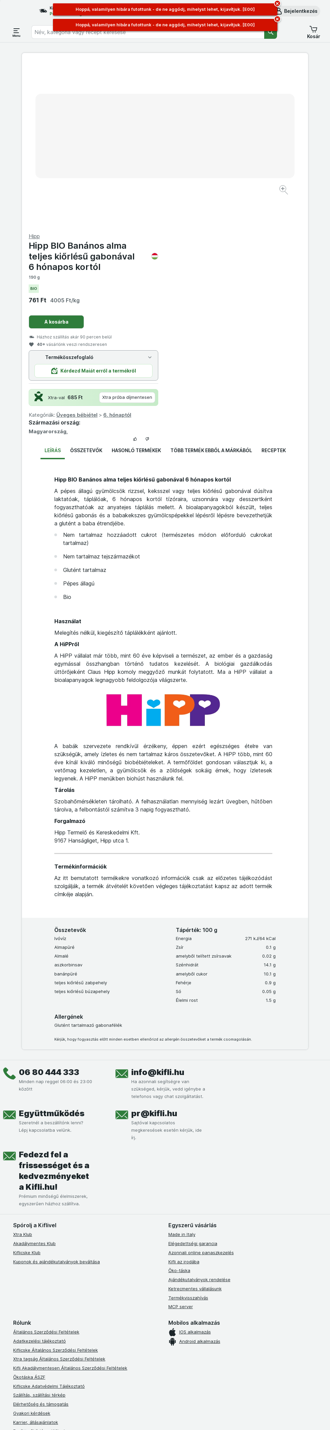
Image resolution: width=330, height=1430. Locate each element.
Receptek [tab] (274, 288)
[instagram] (33, 1340)
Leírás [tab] (53, 288)
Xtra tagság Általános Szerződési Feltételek (59, 1196)
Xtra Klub (22, 1072)
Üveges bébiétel (220, 252)
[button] (296, 11)
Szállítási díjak (27, 1287)
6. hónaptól (260, 252)
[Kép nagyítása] (141, 169)
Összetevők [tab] (86, 288)
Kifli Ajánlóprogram (33, 1314)
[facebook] (17, 1340)
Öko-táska (179, 1108)
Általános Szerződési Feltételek (46, 1169)
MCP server (180, 1144)
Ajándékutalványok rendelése (199, 1117)
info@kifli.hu (157, 910)
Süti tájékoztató (30, 1278)
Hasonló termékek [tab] (136, 288)
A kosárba (200, 159)
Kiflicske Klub (26, 1090)
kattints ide (101, 1423)
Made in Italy (181, 1072)
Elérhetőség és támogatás (40, 1241)
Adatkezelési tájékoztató (39, 1178)
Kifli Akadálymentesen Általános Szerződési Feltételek (70, 1205)
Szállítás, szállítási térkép (39, 1232)
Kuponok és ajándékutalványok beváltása (56, 1099)
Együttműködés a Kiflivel (39, 1268)
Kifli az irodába (183, 1099)
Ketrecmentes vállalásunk (195, 1126)
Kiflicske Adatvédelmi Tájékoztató (49, 1224)
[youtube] (50, 1340)
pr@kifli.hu (154, 951)
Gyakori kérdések (31, 1251)
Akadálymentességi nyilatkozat (46, 1305)
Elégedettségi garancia (192, 1081)
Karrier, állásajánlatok (35, 1260)
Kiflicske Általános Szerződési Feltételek (55, 1187)
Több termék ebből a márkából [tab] (211, 288)
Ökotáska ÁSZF (29, 1214)
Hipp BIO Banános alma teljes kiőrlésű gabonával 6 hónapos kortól (236, 93)
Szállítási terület (30, 1296)
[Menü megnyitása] (16, 32)
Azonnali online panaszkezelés (201, 1090)
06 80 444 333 (49, 910)
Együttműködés (51, 951)
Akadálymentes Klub (34, 1081)
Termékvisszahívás (188, 1135)
